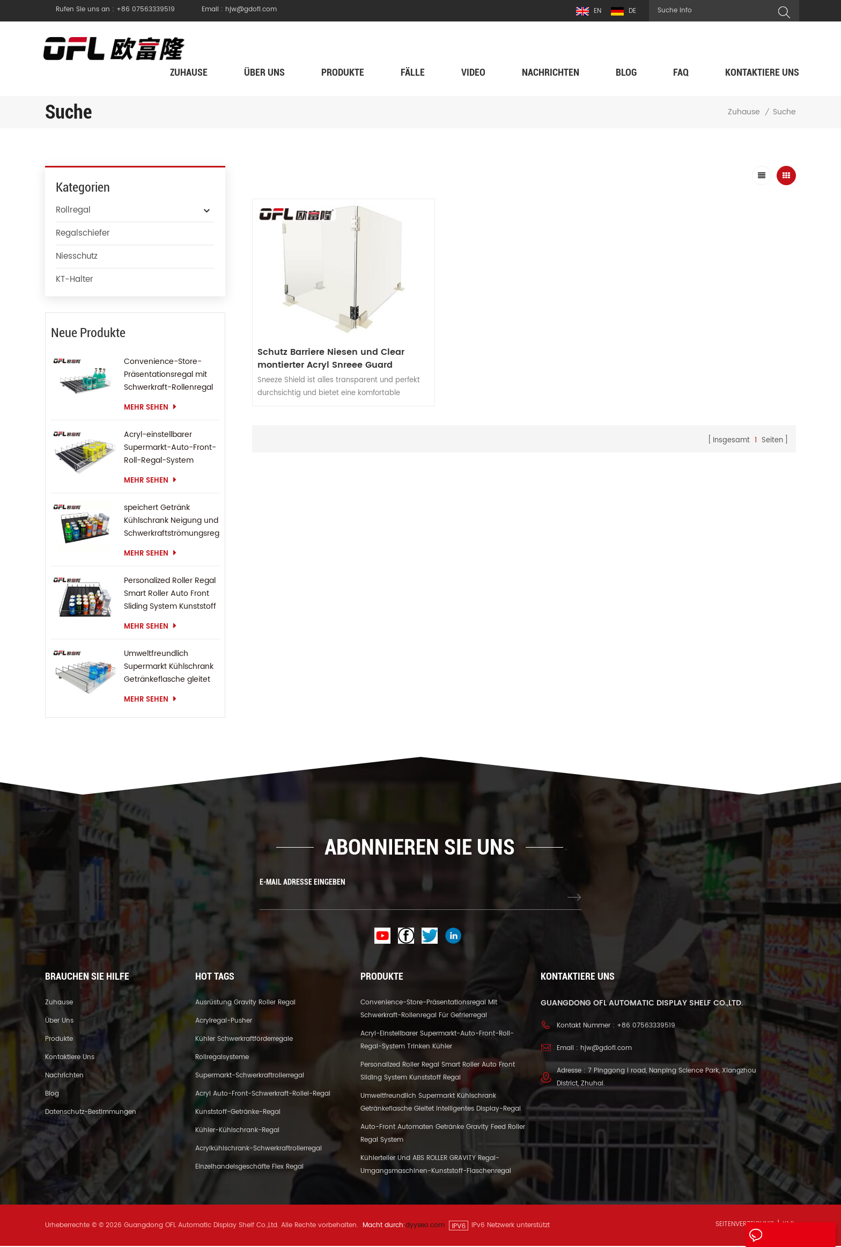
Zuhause (189, 73)
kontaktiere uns (762, 73)
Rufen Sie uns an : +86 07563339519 (115, 9)
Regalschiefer (83, 234)
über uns (264, 73)
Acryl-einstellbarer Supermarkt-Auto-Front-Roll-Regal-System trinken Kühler (170, 448)
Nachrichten (550, 73)
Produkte (342, 73)
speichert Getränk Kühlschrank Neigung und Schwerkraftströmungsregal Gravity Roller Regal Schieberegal (171, 521)
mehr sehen (150, 408)
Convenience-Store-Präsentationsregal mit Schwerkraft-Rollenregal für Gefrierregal (168, 375)
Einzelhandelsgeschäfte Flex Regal (249, 1168)
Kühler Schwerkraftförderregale (244, 1040)
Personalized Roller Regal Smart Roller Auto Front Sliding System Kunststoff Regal (170, 594)
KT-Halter (74, 280)
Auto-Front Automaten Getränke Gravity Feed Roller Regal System (442, 1134)
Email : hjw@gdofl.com (239, 9)
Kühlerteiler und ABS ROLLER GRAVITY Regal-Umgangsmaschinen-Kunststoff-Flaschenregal (435, 1165)
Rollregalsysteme (222, 1058)
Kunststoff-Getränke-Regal (238, 1113)
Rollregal (73, 211)
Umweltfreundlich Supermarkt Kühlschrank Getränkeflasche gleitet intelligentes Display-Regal (168, 667)
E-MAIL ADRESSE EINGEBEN (302, 883)
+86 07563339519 (646, 1027)
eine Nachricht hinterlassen (782, 1237)
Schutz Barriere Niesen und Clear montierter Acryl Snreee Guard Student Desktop (331, 354)
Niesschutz (77, 257)
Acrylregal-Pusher (223, 1022)
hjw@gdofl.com (606, 1049)
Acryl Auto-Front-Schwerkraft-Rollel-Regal (262, 1095)
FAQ (681, 73)
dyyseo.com (425, 1226)
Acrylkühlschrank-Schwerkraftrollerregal (258, 1149)
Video (473, 73)
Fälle (413, 73)
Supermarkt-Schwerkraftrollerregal (249, 1076)
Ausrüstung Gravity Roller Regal (245, 1003)
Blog (626, 73)
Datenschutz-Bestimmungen (90, 1113)
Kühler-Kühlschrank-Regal (237, 1131)
